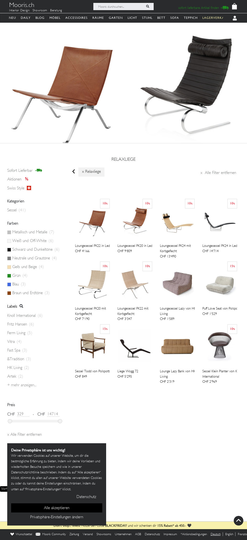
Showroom (40, 10)
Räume (98, 18)
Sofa (174, 18)
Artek (15, 377)
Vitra (14, 342)
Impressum (170, 534)
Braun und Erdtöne (31, 293)
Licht (132, 18)
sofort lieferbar (24, 171)
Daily (26, 18)
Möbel (55, 18)
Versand (88, 534)
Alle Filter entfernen (218, 173)
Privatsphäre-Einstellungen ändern (56, 517)
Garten (116, 18)
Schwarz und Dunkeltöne (36, 250)
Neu (12, 18)
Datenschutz (152, 534)
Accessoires (76, 18)
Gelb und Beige (28, 267)
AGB (138, 534)
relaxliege (123, 160)
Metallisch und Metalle (33, 232)
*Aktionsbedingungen (194, 534)
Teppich (191, 18)
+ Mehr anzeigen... (21, 385)
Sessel (16, 210)
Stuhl (147, 18)
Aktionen (19, 179)
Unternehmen (123, 534)
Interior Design (19, 10)
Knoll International (25, 316)
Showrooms (103, 534)
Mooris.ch (21, 5)
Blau (19, 284)
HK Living (18, 368)
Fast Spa (17, 351)
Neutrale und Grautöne (34, 258)
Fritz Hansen (20, 324)
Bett (161, 18)
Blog (40, 18)
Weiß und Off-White (33, 241)
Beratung (56, 10)
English (229, 534)
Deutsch (216, 534)
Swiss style (19, 188)
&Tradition (19, 359)
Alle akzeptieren (56, 508)
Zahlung (74, 534)
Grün (19, 276)
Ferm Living (19, 333)
